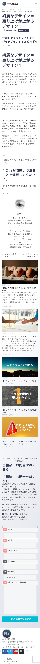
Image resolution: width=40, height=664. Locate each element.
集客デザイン (14, 9)
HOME (9, 659)
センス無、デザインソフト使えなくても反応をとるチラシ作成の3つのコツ (19, 337)
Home (4, 9)
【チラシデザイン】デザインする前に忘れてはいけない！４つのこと (19, 442)
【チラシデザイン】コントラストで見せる (19, 381)
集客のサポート (13, 662)
